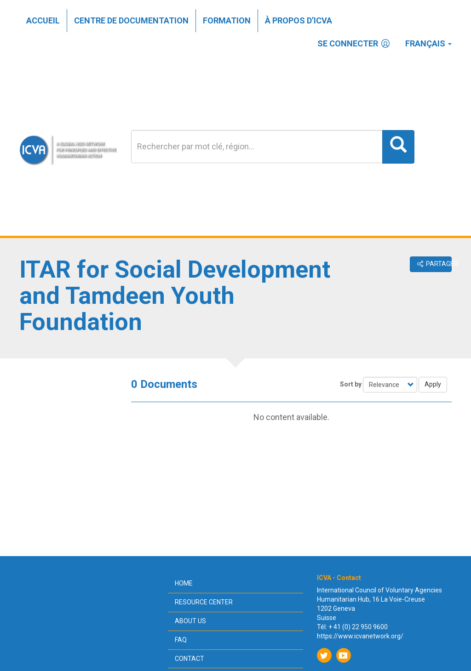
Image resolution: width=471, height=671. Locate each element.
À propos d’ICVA (298, 20)
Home (184, 583)
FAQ (181, 639)
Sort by (351, 384)
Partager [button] (434, 263)
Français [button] (428, 43)
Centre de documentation (131, 20)
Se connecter (354, 43)
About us (190, 621)
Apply (433, 384)
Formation (227, 20)
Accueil (43, 20)
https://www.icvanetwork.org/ (360, 636)
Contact (189, 658)
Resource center (204, 602)
